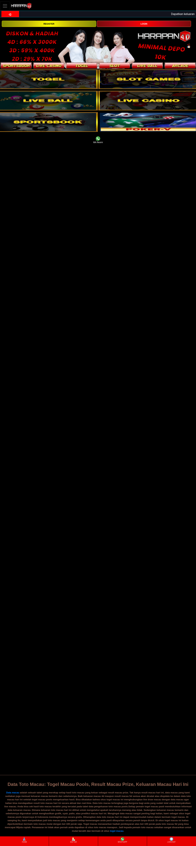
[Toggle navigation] (5, 5)
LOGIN (144, 24)
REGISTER (48, 24)
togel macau (117, 831)
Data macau (12, 792)
